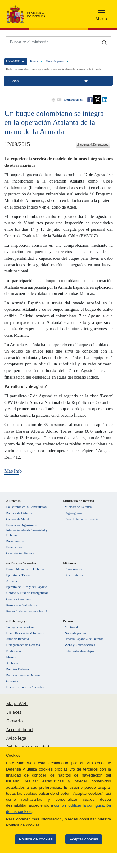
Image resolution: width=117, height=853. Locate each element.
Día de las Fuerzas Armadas (25, 687)
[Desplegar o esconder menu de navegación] (101, 14)
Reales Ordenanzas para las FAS (28, 611)
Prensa (34, 61)
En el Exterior (74, 575)
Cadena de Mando (18, 519)
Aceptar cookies (81, 839)
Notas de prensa (55, 61)
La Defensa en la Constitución (26, 507)
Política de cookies (33, 839)
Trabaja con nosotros (20, 627)
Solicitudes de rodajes (79, 651)
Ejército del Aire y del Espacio (26, 587)
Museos (11, 657)
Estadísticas (14, 547)
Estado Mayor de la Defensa (25, 569)
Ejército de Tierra (18, 575)
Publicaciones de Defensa (23, 675)
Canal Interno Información (82, 519)
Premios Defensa (17, 669)
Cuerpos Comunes (18, 599)
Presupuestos (15, 541)
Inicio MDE (13, 61)
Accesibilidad (19, 729)
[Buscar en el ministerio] (52, 42)
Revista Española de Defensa (84, 639)
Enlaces (13, 712)
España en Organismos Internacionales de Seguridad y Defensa (26, 530)
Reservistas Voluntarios (22, 605)
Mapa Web (17, 703)
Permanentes (73, 569)
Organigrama (73, 513)
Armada (11, 581)
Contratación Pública (20, 553)
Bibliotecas (13, 651)
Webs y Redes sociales (80, 645)
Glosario (12, 681)
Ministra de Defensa (78, 507)
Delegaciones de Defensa (23, 645)
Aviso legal (16, 738)
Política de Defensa (19, 513)
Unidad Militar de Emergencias (27, 593)
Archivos (12, 663)
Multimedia (72, 627)
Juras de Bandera (17, 639)
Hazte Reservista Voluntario (25, 633)
